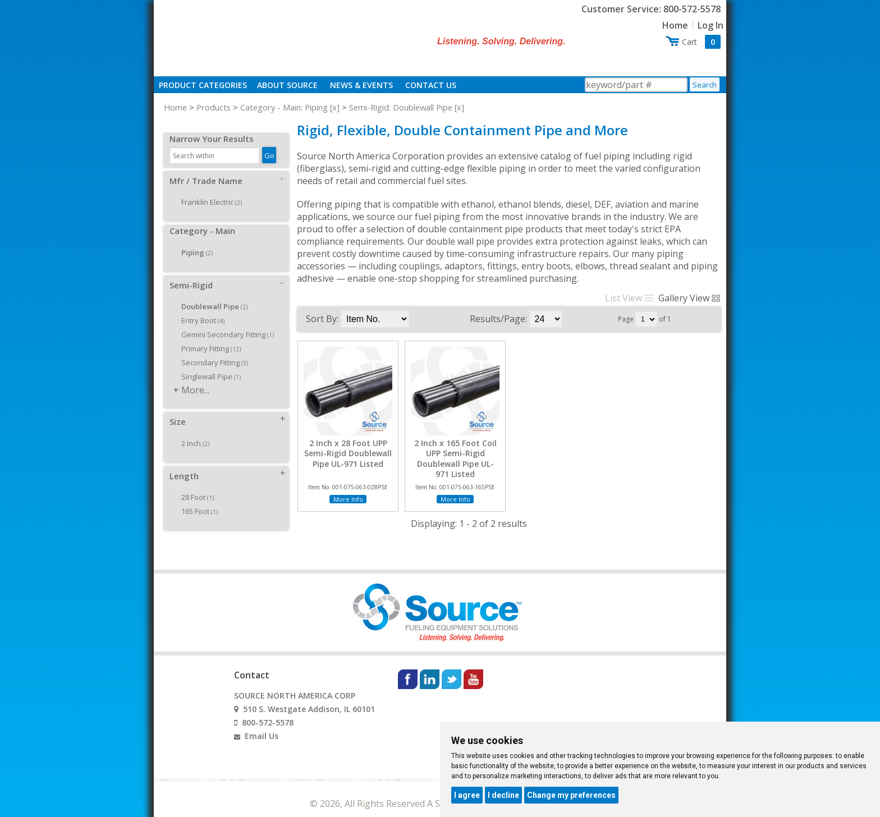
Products (213, 107)
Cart (701, 42)
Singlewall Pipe (207, 364)
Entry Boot (198, 308)
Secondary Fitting (210, 350)
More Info (348, 499)
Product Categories (203, 85)
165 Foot (195, 499)
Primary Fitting (207, 336)
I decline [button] (503, 795)
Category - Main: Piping (284, 107)
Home (675, 25)
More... (195, 377)
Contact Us (430, 85)
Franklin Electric (207, 190)
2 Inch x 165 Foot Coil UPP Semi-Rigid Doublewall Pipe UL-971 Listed (455, 458)
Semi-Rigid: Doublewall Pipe (400, 107)
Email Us (261, 723)
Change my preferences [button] (571, 795)
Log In (710, 25)
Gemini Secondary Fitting (223, 322)
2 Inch (191, 431)
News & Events (361, 85)
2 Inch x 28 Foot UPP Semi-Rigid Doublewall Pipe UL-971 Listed (348, 453)
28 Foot (193, 485)
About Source (287, 85)
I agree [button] (467, 795)
